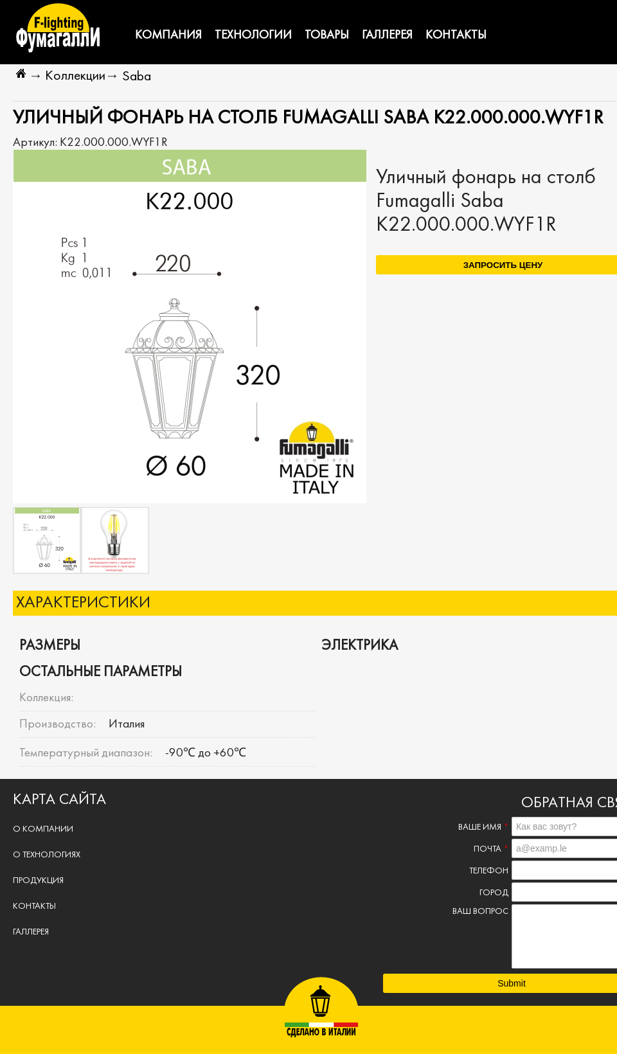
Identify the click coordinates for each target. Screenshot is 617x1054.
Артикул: (36, 142)
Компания (168, 35)
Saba (136, 77)
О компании (43, 829)
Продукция (38, 881)
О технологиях (46, 855)
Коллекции (75, 76)
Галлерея (387, 35)
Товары (327, 35)
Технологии (253, 35)
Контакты (456, 35)
